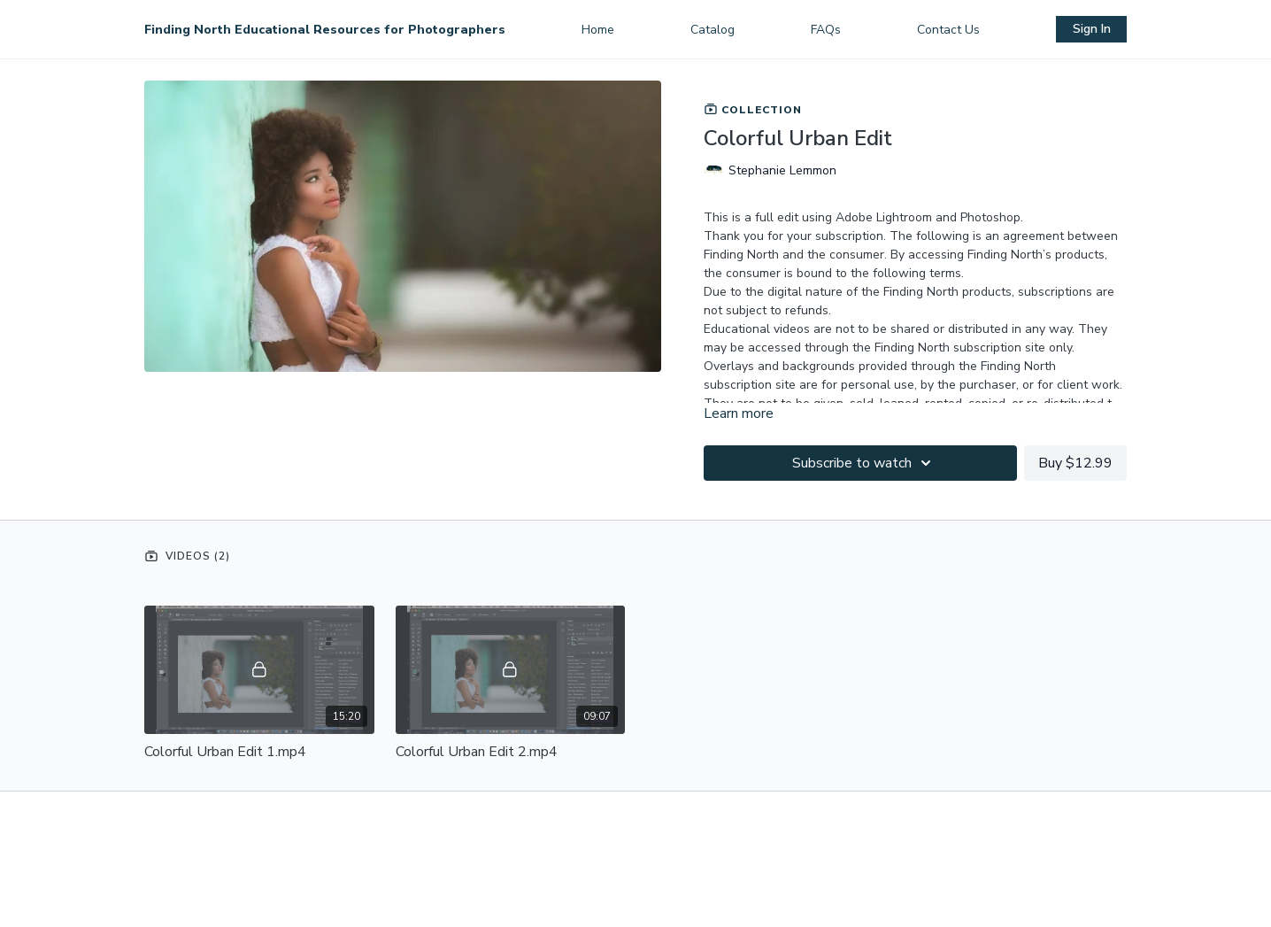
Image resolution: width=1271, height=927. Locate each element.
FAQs (826, 29)
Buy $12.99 (1075, 463)
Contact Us (948, 29)
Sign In (1092, 28)
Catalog (712, 29)
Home (598, 29)
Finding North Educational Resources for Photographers (324, 29)
